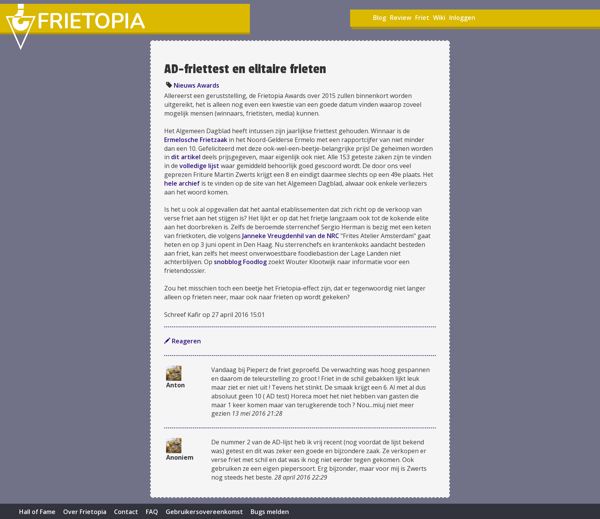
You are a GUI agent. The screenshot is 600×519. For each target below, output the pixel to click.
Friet (422, 17)
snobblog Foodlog (240, 262)
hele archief (182, 183)
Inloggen (462, 17)
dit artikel (186, 157)
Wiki (439, 17)
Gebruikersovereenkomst (204, 512)
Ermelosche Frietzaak (195, 139)
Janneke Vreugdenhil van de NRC (290, 236)
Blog (379, 17)
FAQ (152, 512)
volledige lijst (199, 166)
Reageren (182, 341)
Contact (126, 512)
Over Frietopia (84, 512)
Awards (208, 85)
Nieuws (185, 85)
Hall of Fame (37, 512)
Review (400, 17)
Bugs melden (270, 512)
